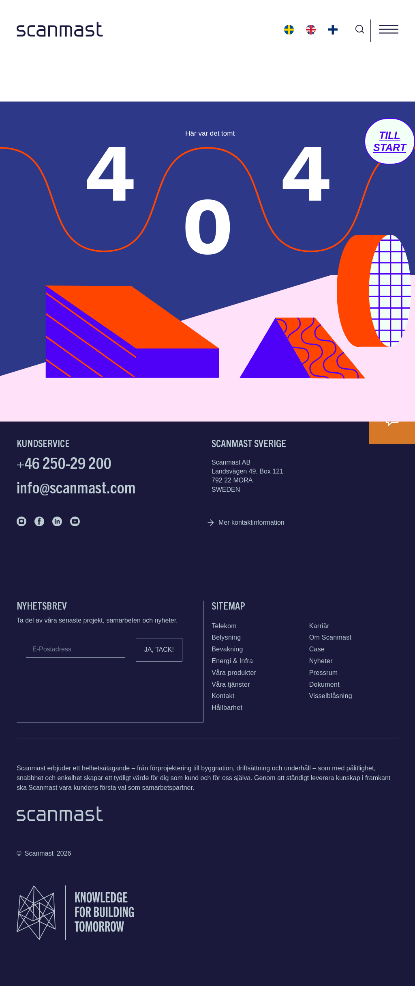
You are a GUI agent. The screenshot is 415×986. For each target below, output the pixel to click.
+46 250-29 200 (64, 462)
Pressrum (323, 672)
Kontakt (223, 695)
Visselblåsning (330, 695)
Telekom (224, 626)
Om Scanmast (330, 637)
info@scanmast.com (76, 486)
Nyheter (321, 660)
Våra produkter (234, 672)
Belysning (226, 637)
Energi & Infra (232, 660)
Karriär (319, 626)
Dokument (324, 684)
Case (317, 649)
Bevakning (227, 649)
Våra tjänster (231, 684)
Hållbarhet (227, 707)
